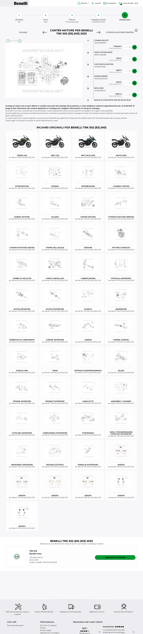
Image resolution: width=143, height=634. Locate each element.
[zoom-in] (19, 40)
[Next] (98, 32)
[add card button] (134, 47)
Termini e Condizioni (48, 625)
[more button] (129, 47)
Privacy (43, 628)
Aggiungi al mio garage (115, 557)
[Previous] (44, 32)
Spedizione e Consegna (49, 633)
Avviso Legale (45, 630)
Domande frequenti (15, 625)
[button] (136, 30)
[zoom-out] (7, 40)
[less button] (123, 47)
